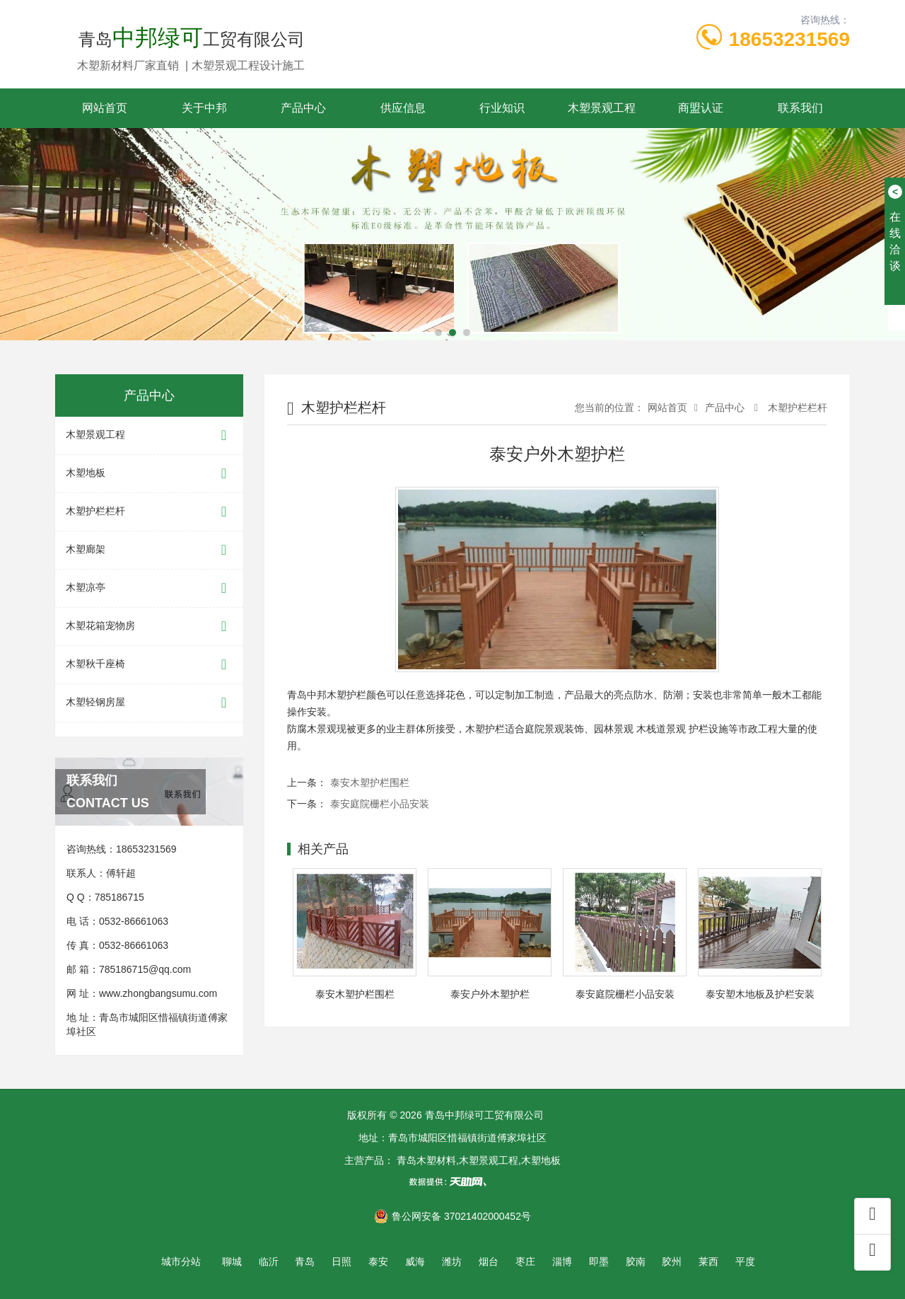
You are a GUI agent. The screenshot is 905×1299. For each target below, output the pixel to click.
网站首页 (104, 108)
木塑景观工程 (602, 108)
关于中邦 (204, 108)
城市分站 (181, 1261)
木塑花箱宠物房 (149, 626)
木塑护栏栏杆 (149, 512)
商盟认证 (700, 108)
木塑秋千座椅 (149, 665)
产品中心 (303, 108)
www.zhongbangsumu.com (158, 993)
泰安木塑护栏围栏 (369, 782)
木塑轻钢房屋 (149, 703)
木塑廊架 (149, 550)
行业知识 (502, 108)
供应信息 (403, 108)
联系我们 (800, 108)
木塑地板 (149, 474)
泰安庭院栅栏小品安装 (379, 803)
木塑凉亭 (149, 588)
